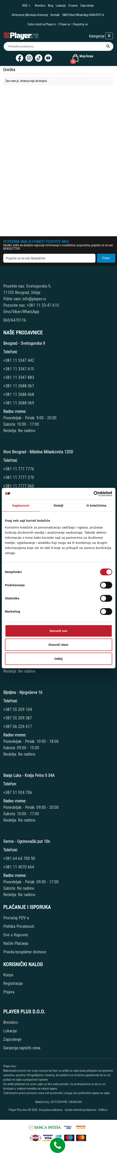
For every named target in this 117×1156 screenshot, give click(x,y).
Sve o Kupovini (15, 934)
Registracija (13, 983)
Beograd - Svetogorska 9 (24, 343)
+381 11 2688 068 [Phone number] (18, 394)
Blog (50, 5)
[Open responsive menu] (109, 36)
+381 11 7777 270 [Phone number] (19, 477)
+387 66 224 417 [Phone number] (17, 726)
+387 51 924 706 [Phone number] (17, 792)
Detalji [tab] (59, 505)
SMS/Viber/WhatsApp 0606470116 (83, 15)
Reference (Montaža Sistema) (30, 15)
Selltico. (103, 1110)
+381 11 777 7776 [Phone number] (19, 468)
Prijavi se (64, 24)
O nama (73, 5)
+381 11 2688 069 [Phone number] (18, 402)
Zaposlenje (87, 5)
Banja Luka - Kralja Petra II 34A (29, 775)
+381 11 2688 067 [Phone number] (18, 385)
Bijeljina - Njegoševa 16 (22, 692)
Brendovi (40, 5)
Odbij (58, 658)
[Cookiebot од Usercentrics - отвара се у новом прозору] (93, 494)
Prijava (8, 991)
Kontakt (55, 15)
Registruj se (81, 24)
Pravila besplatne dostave (24, 951)
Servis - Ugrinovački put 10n (26, 841)
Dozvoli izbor (58, 644)
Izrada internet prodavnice (80, 1110)
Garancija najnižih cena (21, 1047)
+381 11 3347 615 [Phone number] (18, 368)
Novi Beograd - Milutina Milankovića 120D (38, 451)
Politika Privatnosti (18, 926)
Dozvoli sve (58, 631)
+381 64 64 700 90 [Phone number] (19, 858)
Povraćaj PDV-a (16, 917)
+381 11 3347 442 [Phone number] (18, 360)
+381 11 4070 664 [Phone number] (18, 867)
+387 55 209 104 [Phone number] (17, 709)
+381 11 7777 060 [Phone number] (19, 485)
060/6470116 (14, 320)
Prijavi (106, 258)
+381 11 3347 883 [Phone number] (18, 377)
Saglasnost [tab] (20, 505)
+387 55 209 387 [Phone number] (17, 718)
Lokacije (61, 5)
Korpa (8, 974)
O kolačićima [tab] (96, 505)
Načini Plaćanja (15, 943)
